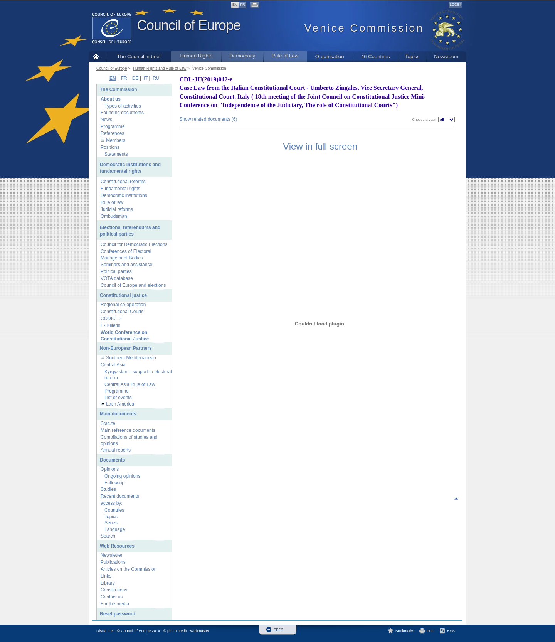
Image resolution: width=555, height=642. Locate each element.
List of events (118, 397)
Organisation (329, 56)
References (112, 133)
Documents (112, 460)
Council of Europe (188, 25)
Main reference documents (128, 430)
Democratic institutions (124, 195)
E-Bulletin (110, 325)
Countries (114, 510)
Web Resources (117, 546)
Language (114, 529)
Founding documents (122, 112)
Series (111, 523)
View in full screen (320, 146)
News (106, 119)
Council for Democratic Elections (134, 244)
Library (108, 583)
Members (115, 140)
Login (455, 5)
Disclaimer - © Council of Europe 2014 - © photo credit (141, 631)
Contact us (112, 597)
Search (108, 536)
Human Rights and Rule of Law (159, 68)
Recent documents (120, 496)
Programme (113, 126)
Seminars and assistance (126, 264)
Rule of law (112, 202)
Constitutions (114, 590)
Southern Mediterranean (131, 358)
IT (146, 78)
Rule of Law (285, 56)
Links (106, 576)
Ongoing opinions (122, 476)
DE (135, 78)
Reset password (117, 614)
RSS (451, 631)
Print (430, 631)
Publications (113, 562)
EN (234, 5)
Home (97, 56)
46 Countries (375, 56)
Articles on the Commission (128, 569)
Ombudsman (114, 216)
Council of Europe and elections (133, 285)
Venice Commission (209, 68)
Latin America (120, 404)
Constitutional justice (123, 295)
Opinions (110, 469)
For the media (115, 604)
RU (156, 78)
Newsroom (446, 56)
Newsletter (112, 555)
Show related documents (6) (208, 119)
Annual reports (116, 450)
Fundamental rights (120, 188)
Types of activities (122, 106)
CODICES (111, 318)
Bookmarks (404, 631)
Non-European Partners (126, 348)
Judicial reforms (117, 209)
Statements (116, 154)
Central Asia (113, 364)
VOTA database (117, 278)
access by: (112, 503)
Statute (108, 423)
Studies (108, 489)
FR (242, 5)
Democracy (242, 56)
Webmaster (199, 631)
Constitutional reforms (123, 181)
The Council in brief (139, 56)
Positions (110, 147)
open (278, 629)
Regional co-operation (123, 304)
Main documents (118, 413)
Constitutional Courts (122, 311)
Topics (412, 56)
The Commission (118, 89)
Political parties (116, 271)
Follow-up (114, 482)
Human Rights (196, 56)
